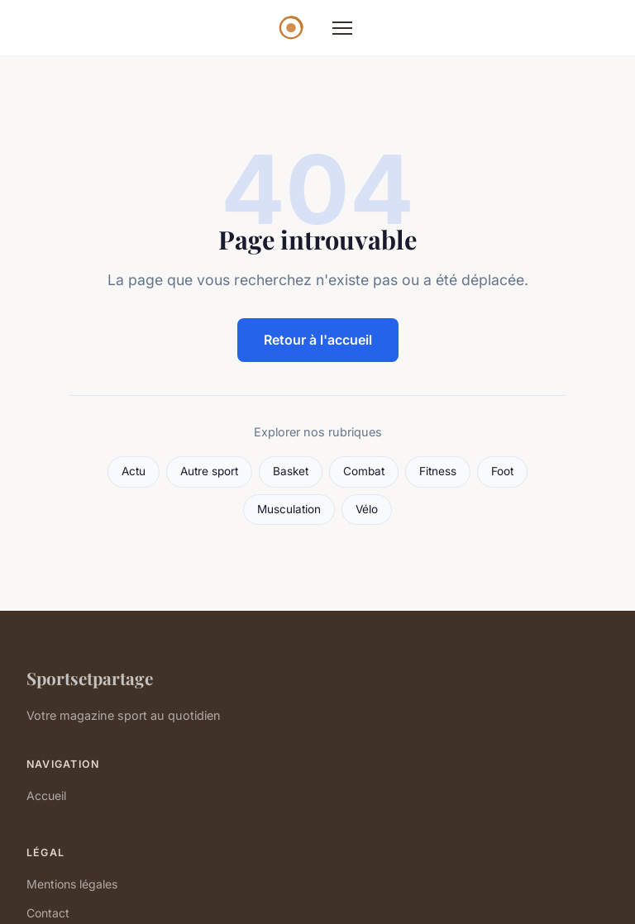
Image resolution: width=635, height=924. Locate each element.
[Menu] (342, 28)
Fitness (437, 471)
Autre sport (209, 471)
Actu (134, 471)
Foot (502, 471)
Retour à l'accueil (318, 339)
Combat (363, 471)
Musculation (289, 509)
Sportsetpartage (89, 677)
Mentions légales (71, 884)
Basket (290, 471)
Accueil (46, 795)
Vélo (367, 509)
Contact (47, 913)
